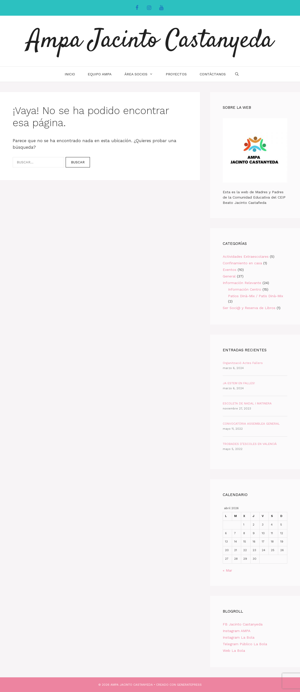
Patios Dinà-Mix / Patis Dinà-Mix (255, 296)
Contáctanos (213, 74)
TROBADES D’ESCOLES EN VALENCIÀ (250, 444)
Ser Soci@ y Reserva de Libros (249, 308)
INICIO (70, 74)
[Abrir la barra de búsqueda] (237, 74)
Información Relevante (242, 283)
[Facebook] (137, 8)
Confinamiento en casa (242, 263)
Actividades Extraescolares (246, 256)
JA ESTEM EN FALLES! (239, 383)
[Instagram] (149, 8)
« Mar (227, 570)
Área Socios (141, 74)
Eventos (229, 270)
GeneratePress (189, 684)
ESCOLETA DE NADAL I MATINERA (247, 403)
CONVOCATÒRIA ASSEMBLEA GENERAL (251, 423)
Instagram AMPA (236, 631)
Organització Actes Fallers (243, 363)
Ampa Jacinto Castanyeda (150, 41)
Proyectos (176, 74)
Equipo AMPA (99, 74)
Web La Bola (234, 650)
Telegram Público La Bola (245, 644)
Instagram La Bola (238, 637)
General (229, 276)
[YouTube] (161, 8)
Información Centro (244, 289)
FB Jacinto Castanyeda (242, 624)
